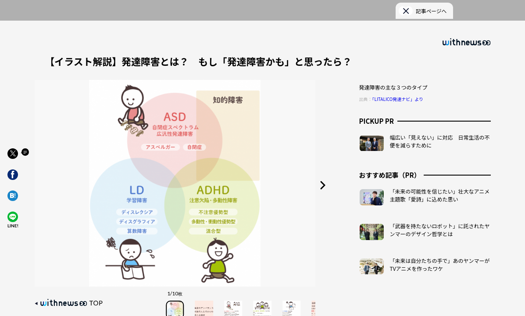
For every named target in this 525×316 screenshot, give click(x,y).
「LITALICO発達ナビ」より (398, 90)
